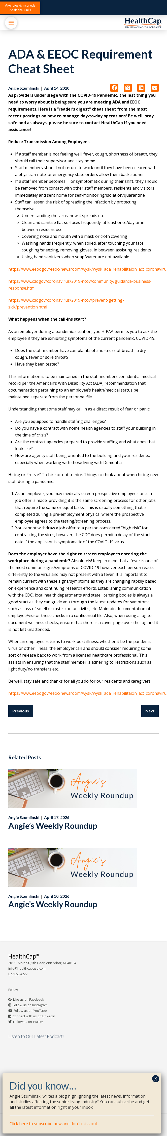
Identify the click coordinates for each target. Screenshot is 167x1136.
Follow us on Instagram (30, 1005)
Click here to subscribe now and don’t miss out (53, 1123)
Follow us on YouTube (30, 1010)
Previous (20, 710)
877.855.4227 (17, 974)
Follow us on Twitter (28, 1021)
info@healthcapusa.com (27, 968)
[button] (20, 8)
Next (150, 710)
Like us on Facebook (28, 999)
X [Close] (155, 1078)
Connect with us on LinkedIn (34, 1016)
